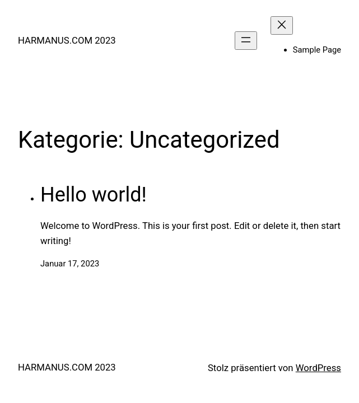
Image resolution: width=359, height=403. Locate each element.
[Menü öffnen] (246, 40)
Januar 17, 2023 (69, 264)
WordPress (318, 367)
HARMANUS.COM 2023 (67, 40)
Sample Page (317, 50)
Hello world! (93, 195)
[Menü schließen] (282, 25)
